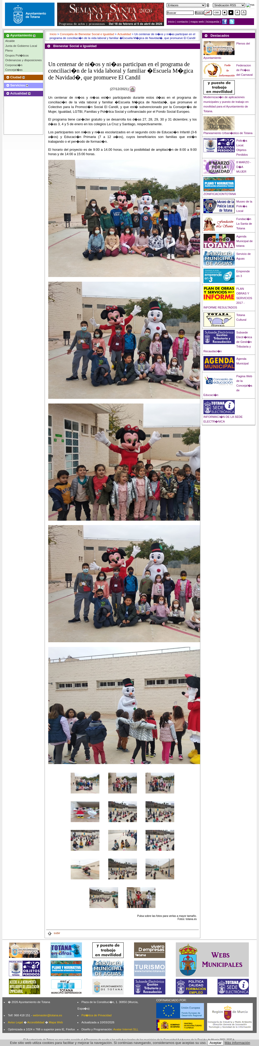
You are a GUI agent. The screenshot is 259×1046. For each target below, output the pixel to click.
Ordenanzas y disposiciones (23, 60)
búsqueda (213, 21)
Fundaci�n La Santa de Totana (244, 223)
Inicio (53, 34)
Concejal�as (13, 69)
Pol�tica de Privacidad (96, 1015)
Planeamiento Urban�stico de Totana (227, 133)
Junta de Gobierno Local (21, 45)
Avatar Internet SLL (125, 1029)
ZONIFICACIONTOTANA (219, 194)
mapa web (197, 21)
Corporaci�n (13, 65)
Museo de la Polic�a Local (244, 206)
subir (53, 933)
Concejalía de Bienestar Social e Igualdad (87, 34)
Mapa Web (56, 1022)
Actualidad (124, 34)
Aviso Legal (15, 1022)
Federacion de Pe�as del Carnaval (244, 70)
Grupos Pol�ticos (17, 55)
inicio (172, 21)
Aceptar (215, 1043)
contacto (182, 21)
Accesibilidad (35, 1022)
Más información (237, 1043)
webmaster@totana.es (47, 1015)
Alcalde (10, 40)
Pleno (9, 50)
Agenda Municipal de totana (244, 241)
